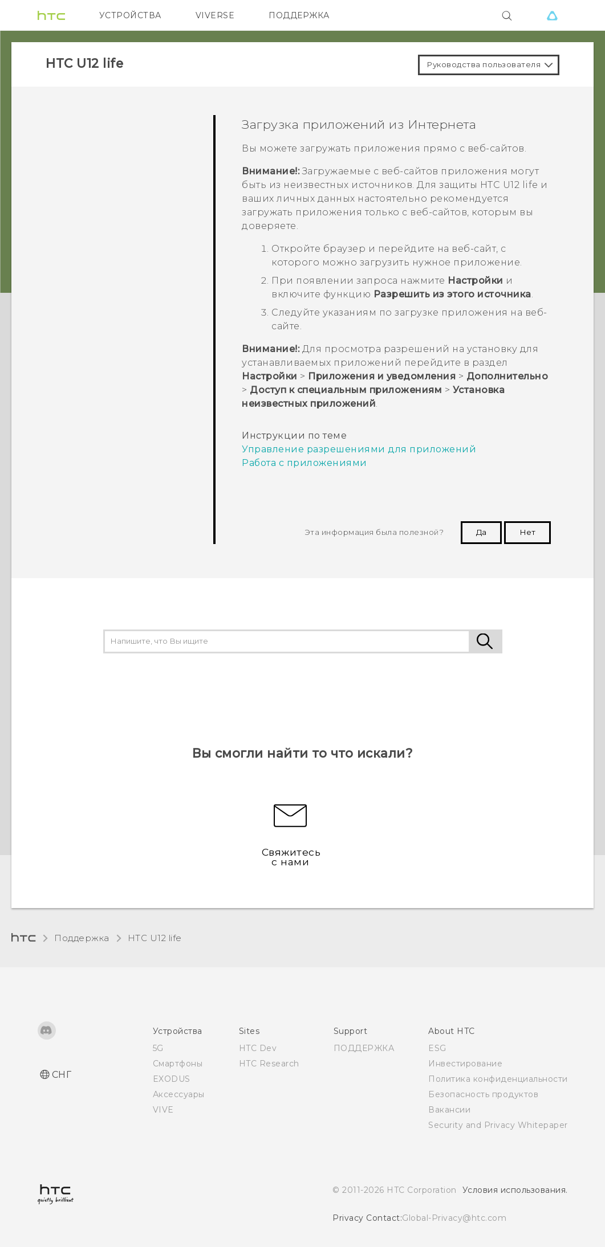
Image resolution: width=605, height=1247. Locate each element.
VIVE (163, 1110)
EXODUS (171, 1079)
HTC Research (269, 1063)
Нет (527, 532)
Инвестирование (465, 1063)
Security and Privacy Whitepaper (498, 1125)
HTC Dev (258, 1048)
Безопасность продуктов (483, 1094)
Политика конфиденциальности (498, 1079)
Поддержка (81, 938)
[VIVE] (552, 15)
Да (481, 532)
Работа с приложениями (304, 462)
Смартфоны (178, 1063)
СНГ (62, 1074)
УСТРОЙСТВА (130, 15)
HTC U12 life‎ (155, 938)
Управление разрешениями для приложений (359, 449)
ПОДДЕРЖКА (299, 15)
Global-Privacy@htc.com (454, 1218)
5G (158, 1048)
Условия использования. (515, 1190)
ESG (437, 1048)
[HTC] (51, 15)
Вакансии (449, 1110)
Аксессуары (179, 1094)
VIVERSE (215, 15)
